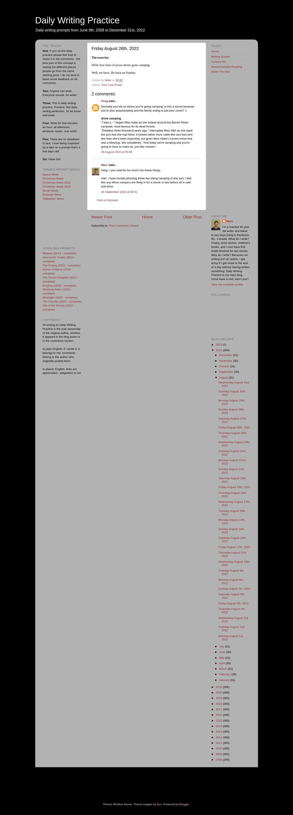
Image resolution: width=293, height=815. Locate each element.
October (224, 366)
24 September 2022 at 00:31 (119, 192)
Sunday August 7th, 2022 (234, 588)
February (225, 674)
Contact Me (218, 61)
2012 (219, 737)
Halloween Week (53, 198)
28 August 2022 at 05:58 (116, 152)
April (222, 663)
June (222, 652)
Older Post (192, 217)
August (224, 377)
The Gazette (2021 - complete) (62, 301)
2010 (219, 748)
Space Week (51, 174)
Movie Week (50, 190)
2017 (219, 709)
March (223, 668)
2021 (219, 687)
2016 (219, 714)
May (222, 657)
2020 (219, 692)
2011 (219, 742)
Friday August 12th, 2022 (234, 547)
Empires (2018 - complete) (59, 285)
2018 (219, 703)
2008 (219, 759)
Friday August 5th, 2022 (233, 603)
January (224, 680)
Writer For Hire (220, 71)
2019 (219, 698)
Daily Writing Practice (77, 20)
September (226, 371)
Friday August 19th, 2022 (234, 487)
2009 (219, 754)
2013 (219, 731)
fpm (159, 804)
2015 (219, 720)
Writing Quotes (220, 56)
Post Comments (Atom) (124, 225)
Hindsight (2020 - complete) (60, 297)
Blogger (184, 804)
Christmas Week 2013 (57, 186)
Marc (104, 165)
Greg (104, 101)
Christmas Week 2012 (57, 182)
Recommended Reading (226, 66)
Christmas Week (53, 178)
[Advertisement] (62, 223)
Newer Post (101, 217)
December (226, 355)
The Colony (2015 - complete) (62, 265)
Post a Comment (107, 200)
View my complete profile (227, 284)
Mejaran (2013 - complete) (59, 253)
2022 (219, 350)
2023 (219, 344)
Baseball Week (52, 194)
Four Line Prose (112, 84)
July (222, 646)
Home (147, 217)
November (226, 360)
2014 (219, 726)
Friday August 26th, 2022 (234, 427)
